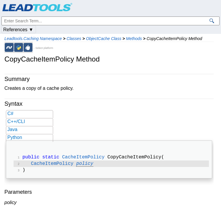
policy (84, 165)
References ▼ (18, 29)
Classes (74, 38)
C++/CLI (16, 121)
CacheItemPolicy (83, 158)
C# (10, 113)
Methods (134, 38)
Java (12, 129)
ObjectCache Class (103, 38)
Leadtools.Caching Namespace (33, 38)
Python (14, 137)
